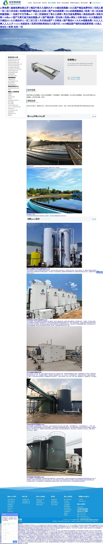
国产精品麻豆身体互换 (39, 534)
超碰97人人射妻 (38, 540)
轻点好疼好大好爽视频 (95, 534)
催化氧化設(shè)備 (13, 57)
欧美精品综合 (72, 534)
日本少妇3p (46, 534)
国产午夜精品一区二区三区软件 (85, 540)
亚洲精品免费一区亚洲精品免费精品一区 (28, 532)
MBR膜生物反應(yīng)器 (13, 105)
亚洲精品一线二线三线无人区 (80, 532)
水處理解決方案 (25, 499)
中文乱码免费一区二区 (72, 541)
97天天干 (96, 536)
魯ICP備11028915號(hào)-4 (93, 519)
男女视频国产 (63, 541)
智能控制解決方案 (26, 502)
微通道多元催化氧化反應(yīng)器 (15, 64)
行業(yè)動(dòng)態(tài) (83, 501)
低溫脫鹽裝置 (11, 111)
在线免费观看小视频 (77, 537)
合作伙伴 (9, 509)
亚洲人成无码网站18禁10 (39, 541)
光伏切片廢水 (67, 502)
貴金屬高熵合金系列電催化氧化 (14, 69)
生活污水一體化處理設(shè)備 (14, 106)
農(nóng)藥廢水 (67, 508)
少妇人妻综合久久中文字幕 (93, 532)
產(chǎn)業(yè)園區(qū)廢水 (68, 499)
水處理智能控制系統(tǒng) (13, 88)
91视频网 (27, 537)
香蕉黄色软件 (87, 534)
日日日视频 (25, 543)
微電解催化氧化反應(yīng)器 (14, 59)
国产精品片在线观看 (49, 536)
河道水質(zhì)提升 (68, 509)
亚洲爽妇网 (22, 530)
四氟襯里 (10, 95)
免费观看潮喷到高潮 (40, 539)
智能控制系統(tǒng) (13, 86)
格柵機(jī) (10, 115)
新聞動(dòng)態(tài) (74, 3)
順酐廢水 (66, 515)
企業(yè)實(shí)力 (11, 502)
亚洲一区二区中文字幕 (67, 537)
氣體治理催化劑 (54, 502)
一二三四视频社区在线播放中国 (72, 536)
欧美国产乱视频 (54, 532)
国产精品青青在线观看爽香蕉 (41, 530)
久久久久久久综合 (64, 539)
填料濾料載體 (54, 501)
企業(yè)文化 (10, 508)
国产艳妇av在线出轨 (98, 537)
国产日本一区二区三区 (47, 540)
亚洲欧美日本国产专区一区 (56, 533)
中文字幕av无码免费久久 (87, 537)
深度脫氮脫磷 (67, 511)
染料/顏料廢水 (67, 506)
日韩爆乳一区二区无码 (94, 539)
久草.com (27, 539)
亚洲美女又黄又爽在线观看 (69, 530)
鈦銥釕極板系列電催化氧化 (14, 67)
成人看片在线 (32, 539)
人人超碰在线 (38, 537)
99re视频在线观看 (25, 533)
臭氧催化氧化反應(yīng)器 (13, 60)
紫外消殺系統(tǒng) (12, 84)
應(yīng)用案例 (65, 3)
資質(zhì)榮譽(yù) (11, 501)
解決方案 (44, 3)
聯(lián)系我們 (84, 3)
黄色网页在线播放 (84, 539)
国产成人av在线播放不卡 (27, 534)
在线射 (47, 541)
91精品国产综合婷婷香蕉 (76, 533)
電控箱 (9, 89)
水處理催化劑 (54, 499)
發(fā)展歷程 (10, 506)
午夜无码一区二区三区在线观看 (27, 541)
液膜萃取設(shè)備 (12, 113)
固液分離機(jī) (11, 101)
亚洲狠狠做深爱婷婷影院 (54, 541)
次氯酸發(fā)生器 (11, 79)
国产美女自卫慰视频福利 (95, 541)
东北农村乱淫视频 (58, 537)
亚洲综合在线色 (40, 536)
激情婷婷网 (32, 537)
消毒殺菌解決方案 (26, 501)
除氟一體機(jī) (11, 103)
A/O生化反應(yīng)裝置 (13, 110)
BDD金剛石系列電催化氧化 (14, 65)
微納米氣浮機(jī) (11, 96)
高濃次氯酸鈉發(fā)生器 (13, 81)
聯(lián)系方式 (11, 511)
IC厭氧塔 (10, 98)
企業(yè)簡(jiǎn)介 (11, 499)
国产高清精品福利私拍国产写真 (71, 540)
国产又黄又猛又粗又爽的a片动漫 (52, 539)
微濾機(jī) (10, 93)
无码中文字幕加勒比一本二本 (43, 532)
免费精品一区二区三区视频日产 (86, 536)
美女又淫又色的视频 (69, 532)
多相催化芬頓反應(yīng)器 (13, 62)
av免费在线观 (52, 534)
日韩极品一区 (47, 533)
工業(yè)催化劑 (54, 504)
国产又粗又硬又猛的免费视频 (83, 541)
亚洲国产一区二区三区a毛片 (89, 533)
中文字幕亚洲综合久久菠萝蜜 (82, 530)
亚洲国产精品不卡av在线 (59, 536)
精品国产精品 (61, 532)
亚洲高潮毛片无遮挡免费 (58, 540)
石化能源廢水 (67, 504)
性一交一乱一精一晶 (53, 530)
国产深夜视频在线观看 (97, 540)
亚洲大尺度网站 (98, 530)
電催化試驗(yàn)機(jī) (12, 75)
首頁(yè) (30, 3)
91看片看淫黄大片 (79, 534)
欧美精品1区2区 (30, 540)
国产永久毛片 (19, 534)
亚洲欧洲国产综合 (33, 536)
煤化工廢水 (66, 501)
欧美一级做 (60, 530)
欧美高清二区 (24, 540)
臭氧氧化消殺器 (11, 82)
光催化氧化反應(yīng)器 (13, 70)
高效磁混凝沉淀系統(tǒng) (13, 100)
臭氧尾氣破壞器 (11, 74)
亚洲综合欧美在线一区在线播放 (36, 533)
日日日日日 (91, 530)
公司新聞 (80, 499)
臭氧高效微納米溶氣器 (13, 72)
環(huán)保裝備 (52, 3)
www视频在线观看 (67, 533)
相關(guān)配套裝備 (23, 38)
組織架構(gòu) (11, 504)
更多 (94, 116)
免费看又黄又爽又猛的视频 (48, 537)
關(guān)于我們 (37, 3)
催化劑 (58, 3)
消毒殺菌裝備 (11, 77)
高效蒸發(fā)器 (11, 108)
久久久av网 (65, 534)
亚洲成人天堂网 (59, 534)
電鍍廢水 (66, 513)
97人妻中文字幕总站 (30, 530)
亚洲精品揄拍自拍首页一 (22, 536)
